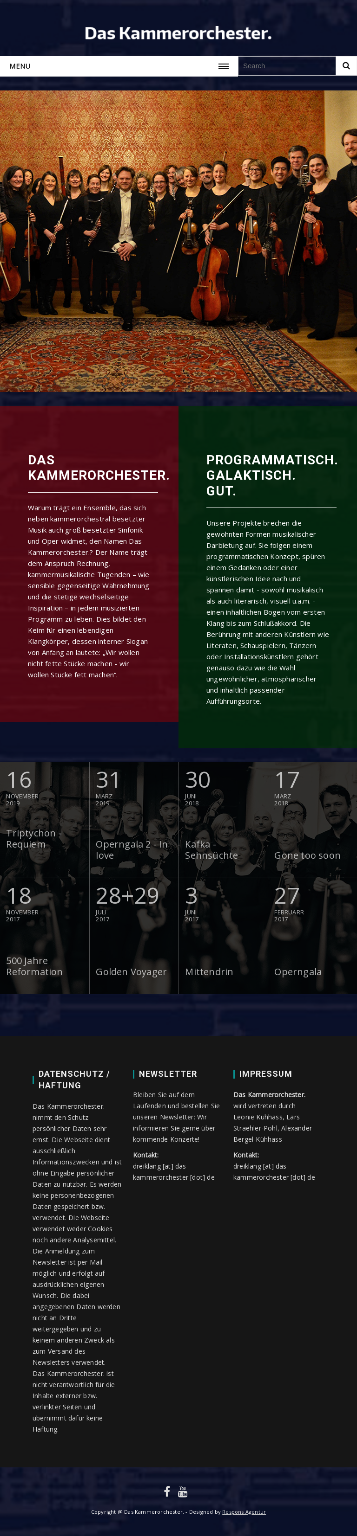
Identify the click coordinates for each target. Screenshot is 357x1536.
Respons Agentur (244, 1511)
